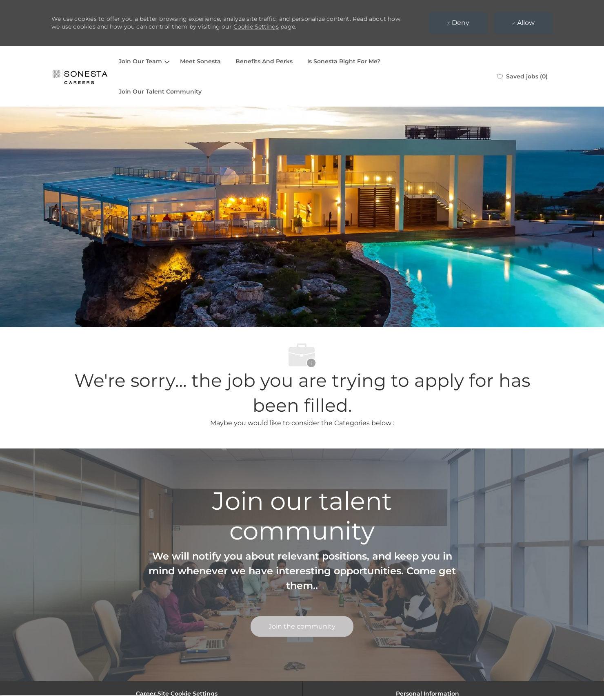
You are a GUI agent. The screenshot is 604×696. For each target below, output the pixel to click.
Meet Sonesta (200, 61)
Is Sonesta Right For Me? (343, 61)
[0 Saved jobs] (522, 76)
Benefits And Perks (264, 61)
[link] (302, 626)
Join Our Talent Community (160, 91)
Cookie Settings (256, 26)
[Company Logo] (80, 76)
